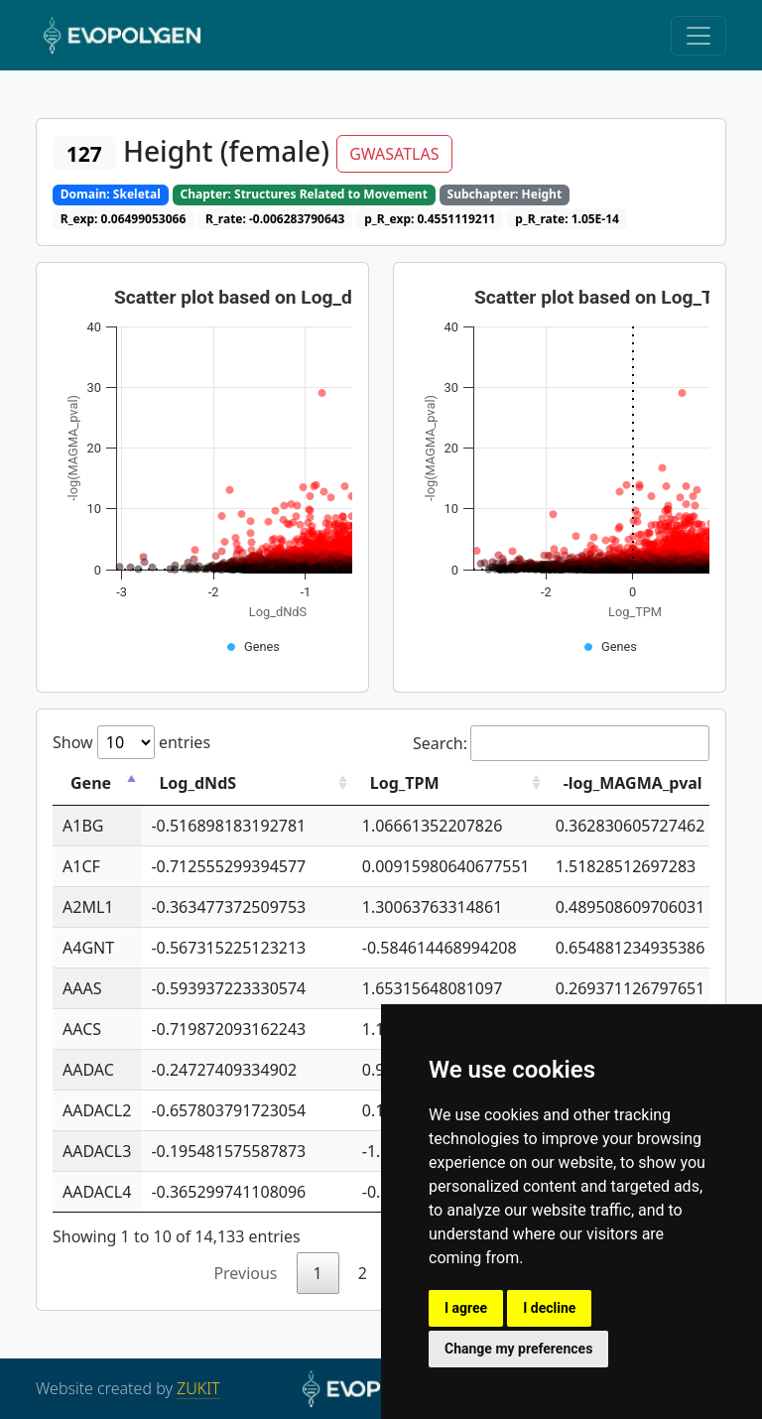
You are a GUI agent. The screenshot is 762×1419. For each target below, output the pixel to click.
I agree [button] (465, 1308)
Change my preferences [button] (518, 1348)
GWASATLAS (394, 154)
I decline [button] (549, 1308)
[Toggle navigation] (698, 36)
